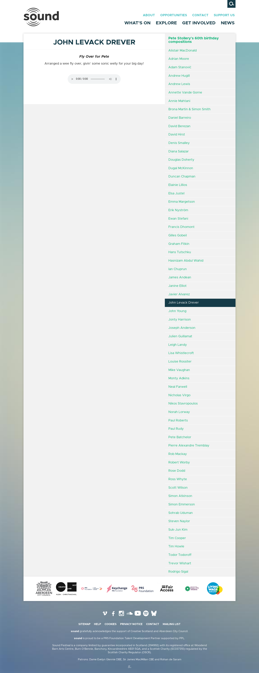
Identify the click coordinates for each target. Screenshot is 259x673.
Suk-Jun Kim (177, 529)
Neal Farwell (177, 386)
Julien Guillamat (180, 336)
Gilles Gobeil (177, 235)
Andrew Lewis (179, 84)
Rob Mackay (177, 454)
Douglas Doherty (181, 159)
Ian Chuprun (177, 269)
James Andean (179, 277)
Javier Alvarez (179, 294)
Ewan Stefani (178, 218)
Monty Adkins (178, 378)
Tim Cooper (177, 538)
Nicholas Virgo (179, 395)
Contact (200, 15)
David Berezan (179, 126)
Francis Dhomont (181, 227)
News (228, 23)
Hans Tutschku (179, 252)
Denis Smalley (179, 143)
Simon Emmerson (181, 504)
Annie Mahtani (179, 101)
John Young (177, 311)
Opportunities (173, 15)
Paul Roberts (178, 420)
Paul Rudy (176, 428)
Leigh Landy (177, 344)
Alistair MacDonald (182, 50)
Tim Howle (176, 546)
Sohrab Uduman (180, 513)
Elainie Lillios (177, 185)
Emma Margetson (181, 201)
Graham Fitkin (178, 244)
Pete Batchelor (179, 437)
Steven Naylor (179, 521)
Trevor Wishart (179, 563)
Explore (166, 23)
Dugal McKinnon (180, 168)
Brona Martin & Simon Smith (189, 109)
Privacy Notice (131, 624)
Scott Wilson (178, 487)
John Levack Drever (183, 302)
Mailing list (172, 624)
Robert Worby (179, 462)
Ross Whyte (177, 479)
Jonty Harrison (179, 319)
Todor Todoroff (179, 555)
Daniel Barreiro (179, 117)
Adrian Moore (178, 59)
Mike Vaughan (179, 370)
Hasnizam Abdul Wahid (185, 260)
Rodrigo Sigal (178, 571)
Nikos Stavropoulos (183, 403)
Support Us (224, 15)
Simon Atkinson (180, 496)
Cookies (111, 624)
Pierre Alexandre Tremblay (188, 445)
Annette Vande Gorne (185, 92)
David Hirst (176, 134)
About (149, 15)
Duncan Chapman (181, 176)
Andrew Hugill (179, 75)
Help (97, 624)
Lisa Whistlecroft (181, 353)
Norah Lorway (179, 412)
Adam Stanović (179, 67)
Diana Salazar (178, 151)
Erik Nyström (178, 210)
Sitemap (84, 624)
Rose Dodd (176, 470)
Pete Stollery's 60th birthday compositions (193, 40)
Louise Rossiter (180, 361)
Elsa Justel (176, 193)
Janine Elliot (177, 286)
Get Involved (199, 23)
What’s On (137, 23)
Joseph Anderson (181, 328)
